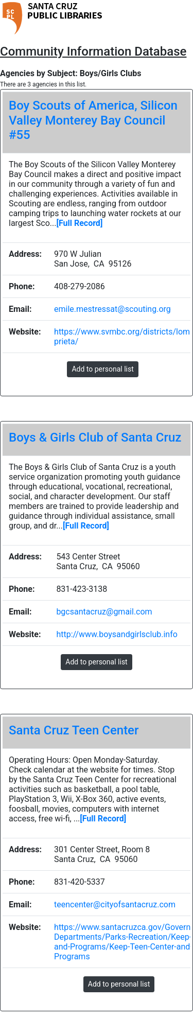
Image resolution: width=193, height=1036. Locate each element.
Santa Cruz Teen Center (73, 730)
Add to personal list (102, 369)
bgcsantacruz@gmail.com (104, 612)
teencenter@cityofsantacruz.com (115, 904)
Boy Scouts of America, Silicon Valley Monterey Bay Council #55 (93, 120)
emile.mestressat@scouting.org (112, 309)
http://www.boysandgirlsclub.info (116, 634)
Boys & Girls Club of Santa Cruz (95, 437)
